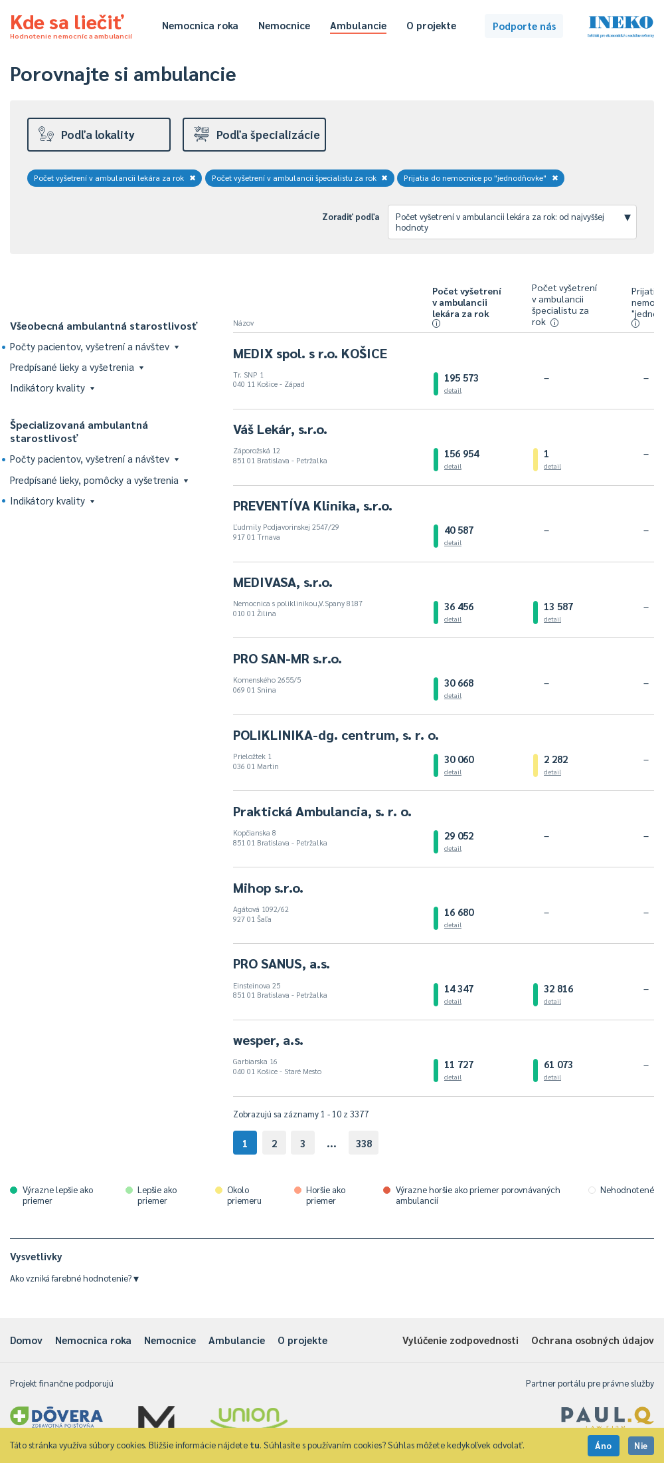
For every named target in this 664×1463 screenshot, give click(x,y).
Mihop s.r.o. (268, 887)
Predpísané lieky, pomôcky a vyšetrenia (99, 479)
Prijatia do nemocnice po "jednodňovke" (481, 177)
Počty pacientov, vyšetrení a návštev (94, 346)
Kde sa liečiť (71, 24)
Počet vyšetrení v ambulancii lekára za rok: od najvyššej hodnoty (513, 220)
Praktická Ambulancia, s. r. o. (322, 811)
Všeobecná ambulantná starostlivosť (104, 325)
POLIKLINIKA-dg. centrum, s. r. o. (336, 734)
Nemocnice (284, 25)
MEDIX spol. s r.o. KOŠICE (310, 353)
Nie (641, 1445)
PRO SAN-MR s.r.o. (287, 658)
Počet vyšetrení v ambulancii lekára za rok (115, 177)
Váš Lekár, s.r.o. (280, 428)
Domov (26, 1339)
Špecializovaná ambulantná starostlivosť (79, 431)
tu (255, 1444)
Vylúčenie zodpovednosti (460, 1339)
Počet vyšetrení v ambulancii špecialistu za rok (300, 177)
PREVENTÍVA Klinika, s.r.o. (312, 505)
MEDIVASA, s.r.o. (283, 581)
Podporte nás (524, 25)
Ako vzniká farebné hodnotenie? (74, 1278)
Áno (603, 1445)
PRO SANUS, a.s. (281, 963)
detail (452, 390)
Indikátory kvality (52, 387)
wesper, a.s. (268, 1039)
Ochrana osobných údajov (592, 1339)
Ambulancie (358, 25)
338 (364, 1143)
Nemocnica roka (200, 25)
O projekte (431, 25)
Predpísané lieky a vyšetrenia (76, 366)
